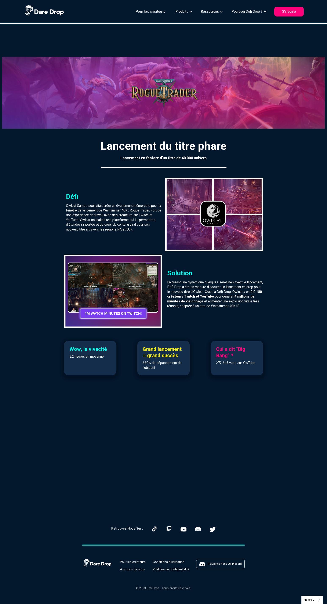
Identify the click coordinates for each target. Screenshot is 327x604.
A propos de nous (132, 569)
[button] (184, 11)
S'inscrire (289, 12)
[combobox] (312, 600)
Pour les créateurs (150, 12)
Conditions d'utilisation (168, 562)
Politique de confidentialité (171, 569)
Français (309, 599)
